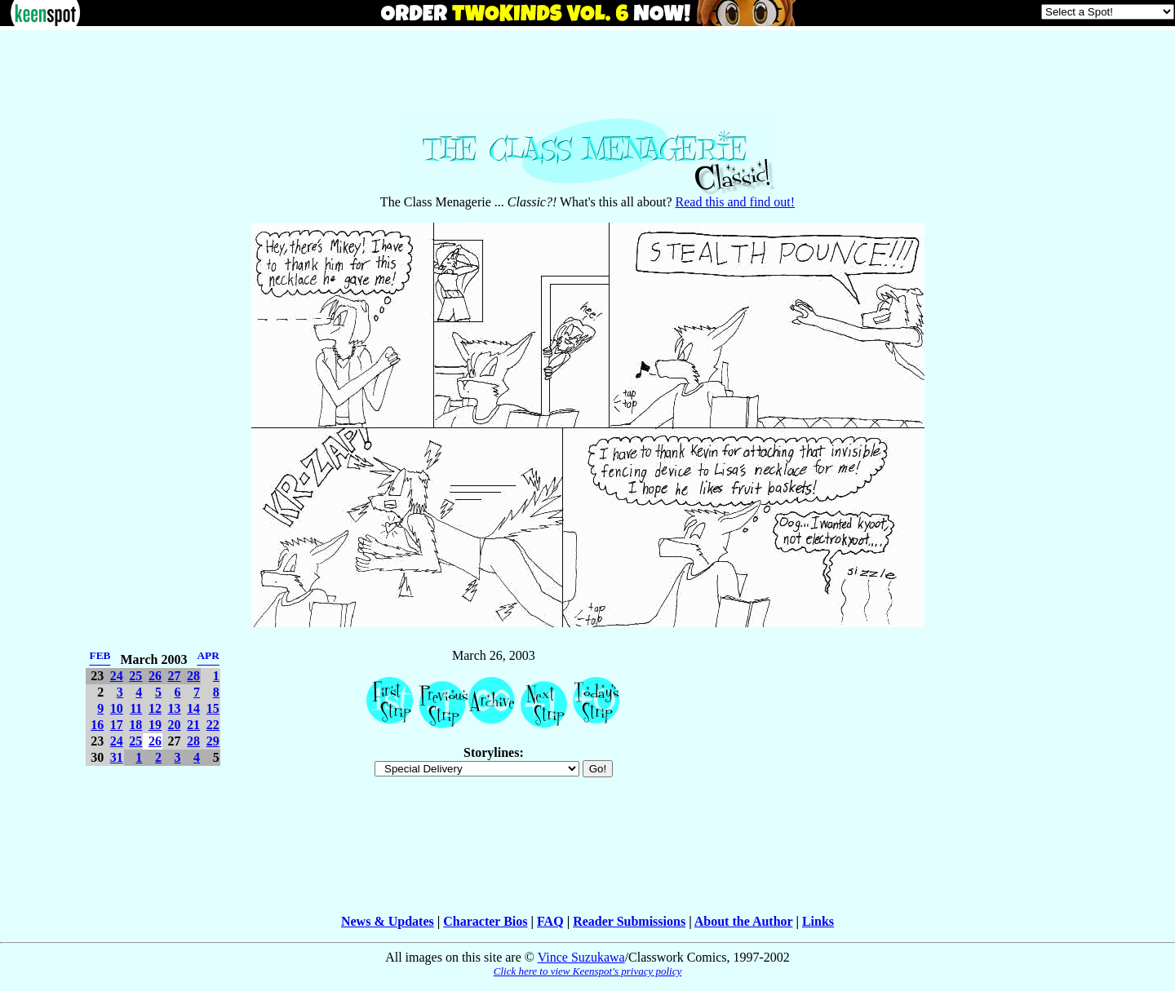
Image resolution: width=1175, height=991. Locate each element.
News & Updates (387, 921)
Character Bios (485, 921)
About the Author (743, 921)
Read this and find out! (736, 202)
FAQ (550, 921)
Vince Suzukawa (581, 957)
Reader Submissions (629, 921)
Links (818, 921)
